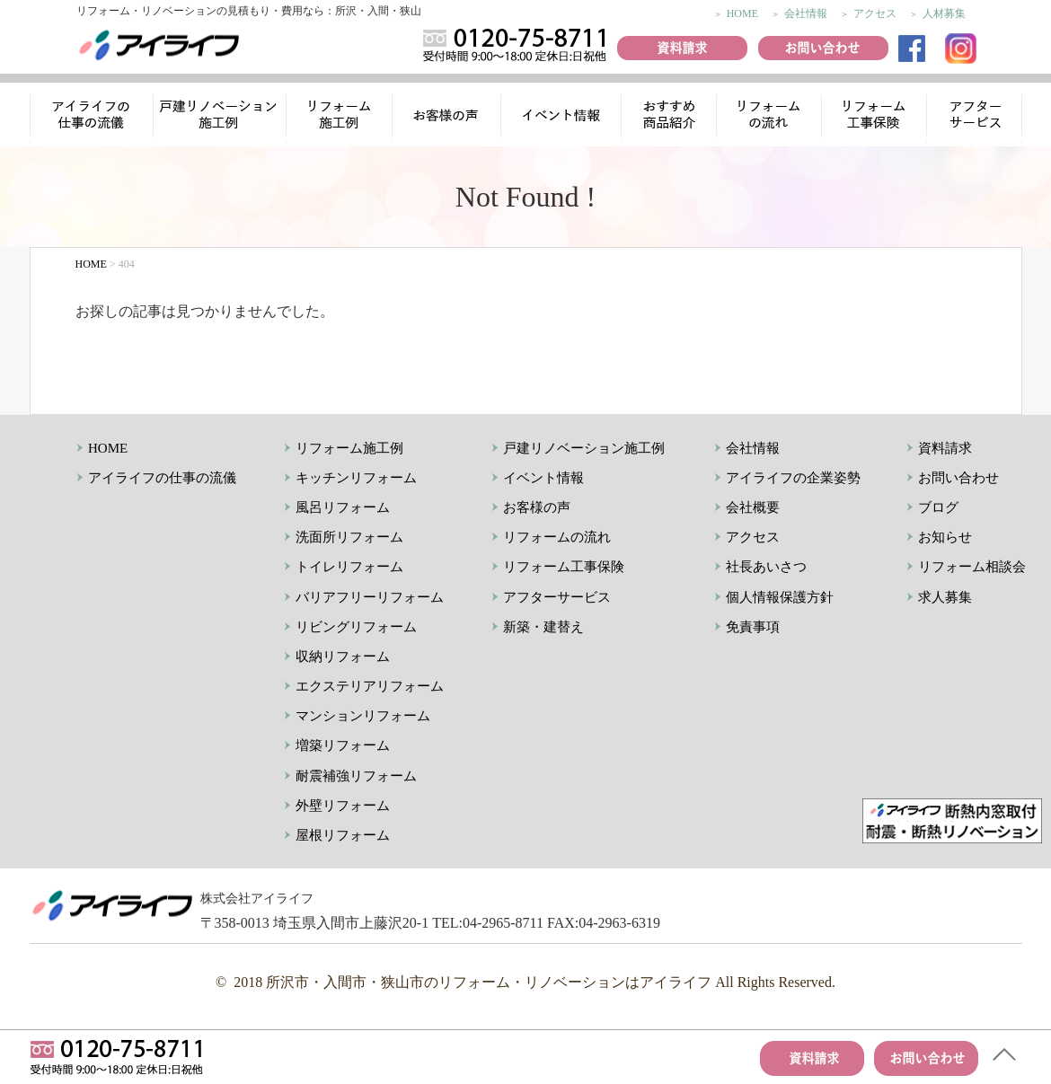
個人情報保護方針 (780, 597)
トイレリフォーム (349, 567)
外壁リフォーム (343, 805)
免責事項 (753, 627)
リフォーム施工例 (340, 117)
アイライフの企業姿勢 (793, 478)
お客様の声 (448, 117)
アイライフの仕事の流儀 (92, 117)
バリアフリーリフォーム (370, 597)
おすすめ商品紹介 (666, 117)
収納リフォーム (343, 656)
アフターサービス (976, 117)
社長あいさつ (766, 567)
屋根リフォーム (343, 835)
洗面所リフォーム (349, 537)
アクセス (874, 13)
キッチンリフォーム (356, 478)
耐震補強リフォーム (356, 776)
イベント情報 (560, 117)
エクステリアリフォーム (370, 686)
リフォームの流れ (767, 117)
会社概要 (753, 507)
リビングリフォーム (356, 627)
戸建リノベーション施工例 (584, 448)
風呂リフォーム (343, 507)
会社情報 (805, 13)
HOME (742, 13)
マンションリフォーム (363, 716)
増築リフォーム (343, 745)
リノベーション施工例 (220, 117)
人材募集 (944, 13)
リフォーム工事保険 (876, 117)
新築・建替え (543, 627)
